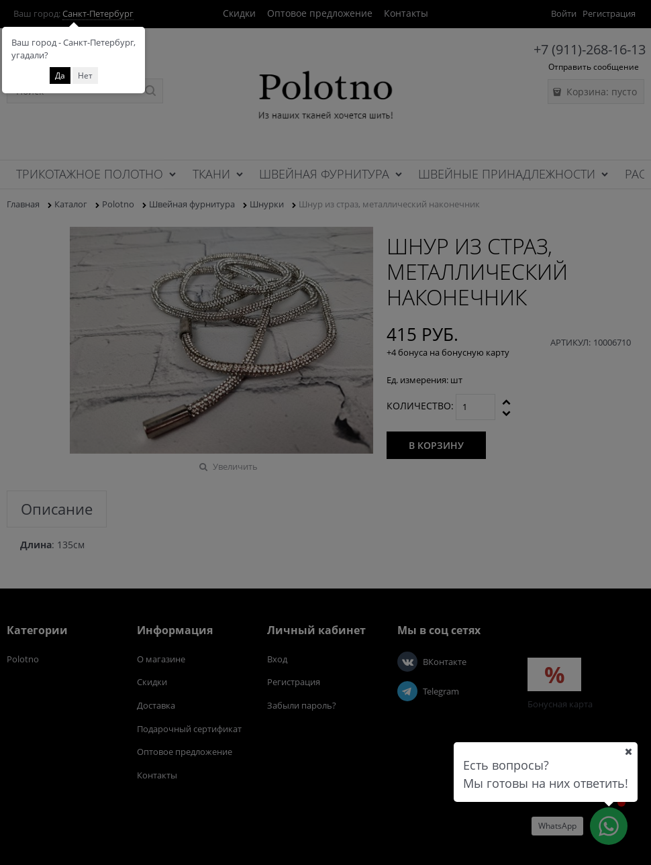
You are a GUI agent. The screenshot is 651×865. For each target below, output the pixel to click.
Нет (85, 75)
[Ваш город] (628, 751)
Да (60, 75)
